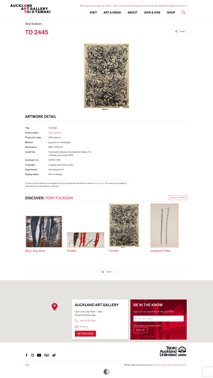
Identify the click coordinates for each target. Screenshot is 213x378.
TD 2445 (113, 251)
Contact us (182, 6)
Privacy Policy (160, 365)
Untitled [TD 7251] (160, 251)
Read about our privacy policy (147, 325)
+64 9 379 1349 (85, 321)
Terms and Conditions (177, 365)
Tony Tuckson (33, 24)
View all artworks (178, 198)
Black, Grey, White (35, 251)
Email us (81, 326)
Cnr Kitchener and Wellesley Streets (158, 6)
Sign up (140, 330)
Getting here (85, 333)
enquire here (98, 183)
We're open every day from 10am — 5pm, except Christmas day (109, 6)
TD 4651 (71, 251)
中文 (27, 365)
